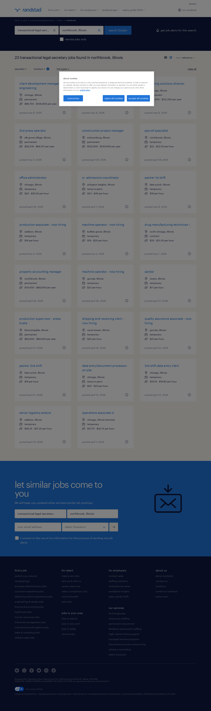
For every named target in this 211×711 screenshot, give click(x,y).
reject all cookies (113, 98)
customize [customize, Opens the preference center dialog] (73, 98)
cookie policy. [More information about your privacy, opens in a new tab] (85, 90)
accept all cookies (138, 98)
